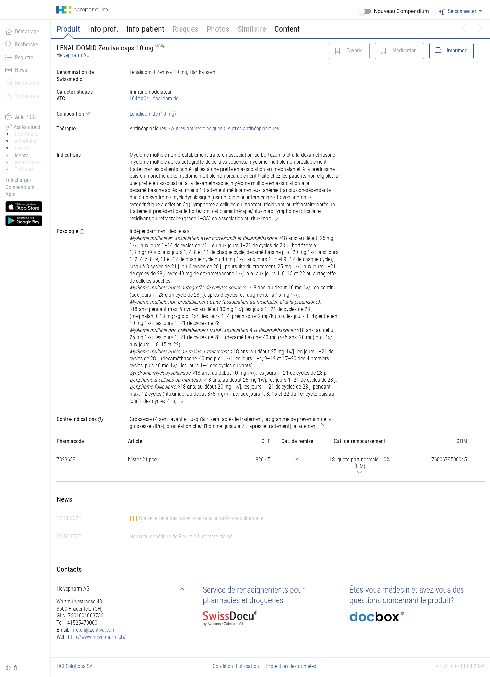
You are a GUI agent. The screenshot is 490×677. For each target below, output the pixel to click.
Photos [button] (218, 29)
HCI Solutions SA (74, 666)
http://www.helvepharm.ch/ (97, 637)
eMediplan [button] (26, 141)
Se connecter (458, 11)
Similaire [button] (252, 29)
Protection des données (291, 666)
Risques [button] (185, 29)
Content (287, 29)
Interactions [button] (28, 162)
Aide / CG (20, 116)
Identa (22, 155)
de (8, 667)
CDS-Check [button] (26, 134)
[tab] (87, 114)
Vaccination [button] (23, 95)
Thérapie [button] (24, 169)
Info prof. (103, 29)
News (16, 69)
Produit (68, 29)
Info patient (145, 29)
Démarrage (22, 31)
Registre (19, 57)
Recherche (21, 44)
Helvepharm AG (73, 55)
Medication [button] (22, 82)
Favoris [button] (23, 148)
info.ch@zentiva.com (92, 630)
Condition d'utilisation (236, 666)
